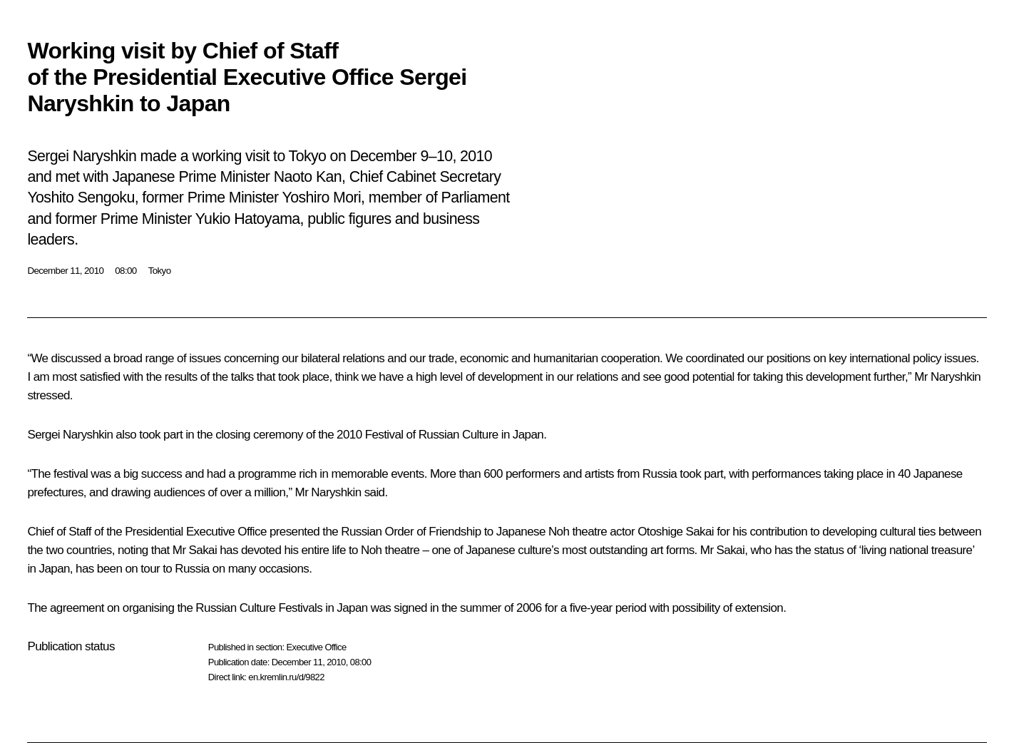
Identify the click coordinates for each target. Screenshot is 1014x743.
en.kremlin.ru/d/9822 (286, 677)
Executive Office (316, 647)
